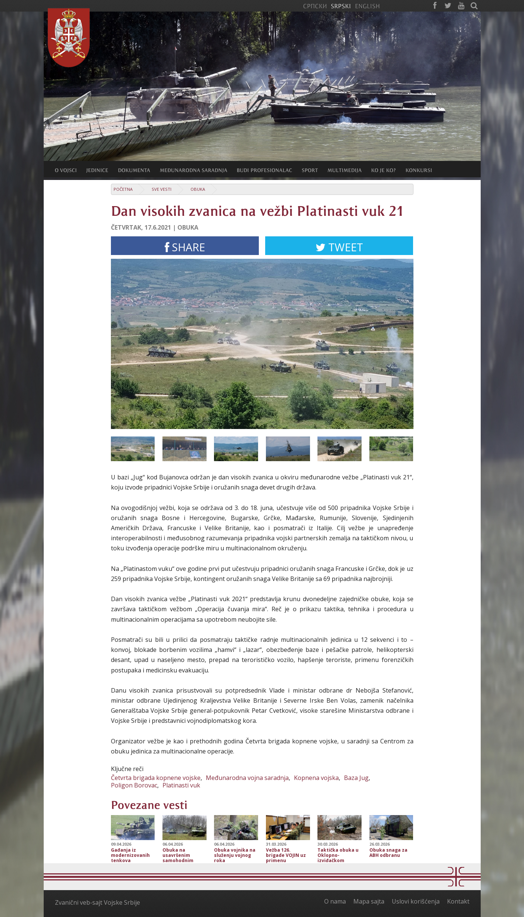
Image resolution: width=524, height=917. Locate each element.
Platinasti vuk (181, 785)
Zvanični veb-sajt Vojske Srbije (97, 902)
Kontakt (458, 901)
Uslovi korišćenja (416, 901)
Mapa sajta (368, 901)
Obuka (197, 189)
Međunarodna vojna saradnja (247, 778)
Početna (123, 189)
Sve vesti (161, 189)
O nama (335, 901)
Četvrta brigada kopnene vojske (156, 778)
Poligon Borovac (134, 785)
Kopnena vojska (316, 778)
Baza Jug (356, 778)
